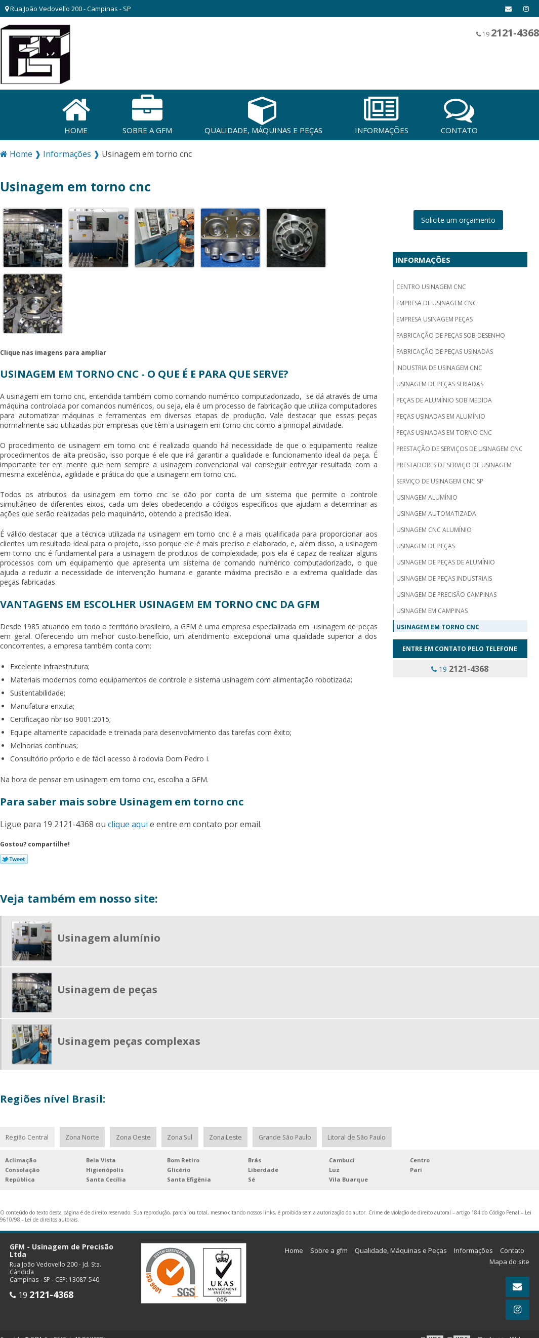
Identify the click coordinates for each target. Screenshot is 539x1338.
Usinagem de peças (425, 544)
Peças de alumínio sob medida (444, 398)
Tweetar (14, 857)
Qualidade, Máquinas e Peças (401, 1248)
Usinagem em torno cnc (437, 625)
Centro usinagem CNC (431, 284)
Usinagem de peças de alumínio (445, 560)
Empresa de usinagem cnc (436, 301)
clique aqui (128, 822)
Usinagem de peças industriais (444, 576)
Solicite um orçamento (458, 218)
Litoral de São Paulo (355, 1135)
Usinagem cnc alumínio (434, 527)
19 (507, 32)
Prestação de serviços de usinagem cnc (459, 446)
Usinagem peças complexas (128, 1039)
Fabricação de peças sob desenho (450, 333)
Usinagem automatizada (436, 511)
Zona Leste (225, 1135)
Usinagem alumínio (427, 495)
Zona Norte (82, 1135)
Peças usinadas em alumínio (440, 414)
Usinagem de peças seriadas (439, 382)
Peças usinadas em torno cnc (444, 430)
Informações (422, 258)
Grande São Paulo (284, 1135)
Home (294, 1248)
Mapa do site (509, 1260)
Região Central (27, 1135)
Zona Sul (179, 1135)
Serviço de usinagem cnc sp (439, 479)
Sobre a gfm (329, 1248)
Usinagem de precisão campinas (446, 592)
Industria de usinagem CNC (439, 365)
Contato (512, 1248)
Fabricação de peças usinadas (444, 349)
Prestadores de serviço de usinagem (454, 463)
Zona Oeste (133, 1135)
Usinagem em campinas (432, 608)
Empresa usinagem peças (434, 317)
